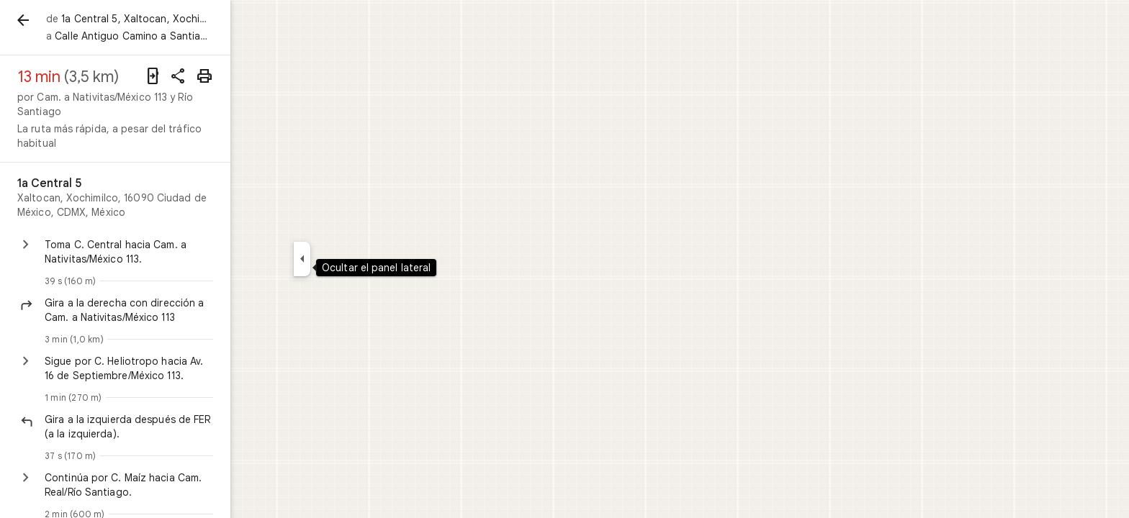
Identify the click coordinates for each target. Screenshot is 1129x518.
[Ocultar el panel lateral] (354, 259)
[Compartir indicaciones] (293, 76)
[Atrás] (75, 20)
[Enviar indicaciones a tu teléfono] (267, 76)
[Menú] (26, 24)
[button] (212, 281)
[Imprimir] (319, 76)
